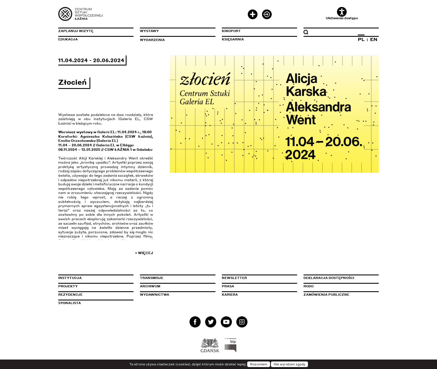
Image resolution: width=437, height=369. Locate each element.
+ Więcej (144, 253)
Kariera (230, 295)
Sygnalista (69, 303)
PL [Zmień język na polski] (361, 39)
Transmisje (175, 278)
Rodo (309, 286)
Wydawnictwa (154, 295)
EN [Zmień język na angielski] (373, 39)
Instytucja (70, 278)
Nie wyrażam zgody (289, 364)
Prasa (228, 286)
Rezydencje (70, 295)
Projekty (68, 286)
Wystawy (149, 31)
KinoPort (231, 31)
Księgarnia (233, 39)
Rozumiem (258, 364)
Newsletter (234, 278)
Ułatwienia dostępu (342, 13)
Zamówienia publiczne (339, 295)
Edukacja (68, 39)
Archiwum (150, 286)
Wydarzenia (152, 40)
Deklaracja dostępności (329, 278)
